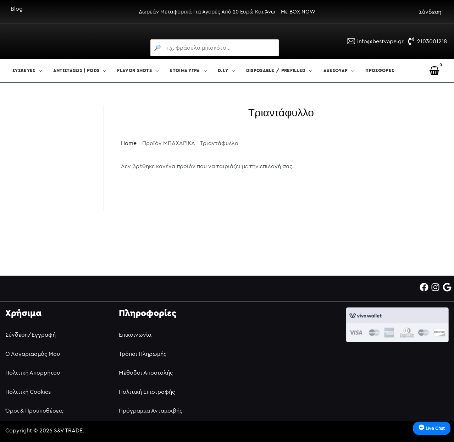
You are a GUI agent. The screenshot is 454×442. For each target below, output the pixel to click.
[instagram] (437, 287)
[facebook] (425, 287)
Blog (17, 8)
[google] (448, 287)
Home (129, 143)
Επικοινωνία (135, 334)
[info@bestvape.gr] (375, 41)
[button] (38, 71)
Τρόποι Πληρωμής (142, 353)
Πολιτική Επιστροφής (147, 391)
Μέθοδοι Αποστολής (146, 372)
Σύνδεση (430, 11)
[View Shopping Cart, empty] (434, 70)
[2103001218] (427, 41)
